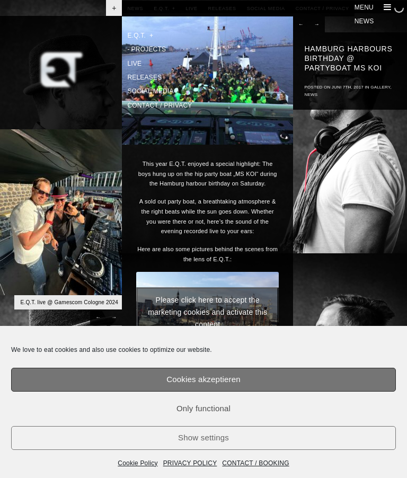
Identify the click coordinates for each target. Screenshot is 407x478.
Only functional (203, 408)
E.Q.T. (140, 35)
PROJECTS (146, 49)
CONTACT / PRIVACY (159, 105)
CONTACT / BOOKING (255, 463)
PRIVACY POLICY (190, 463)
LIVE (134, 63)
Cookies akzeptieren (203, 379)
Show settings (203, 437)
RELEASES (144, 77)
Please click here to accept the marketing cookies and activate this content (207, 311)
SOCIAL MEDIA (150, 91)
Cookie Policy (137, 463)
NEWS (364, 21)
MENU (373, 7)
